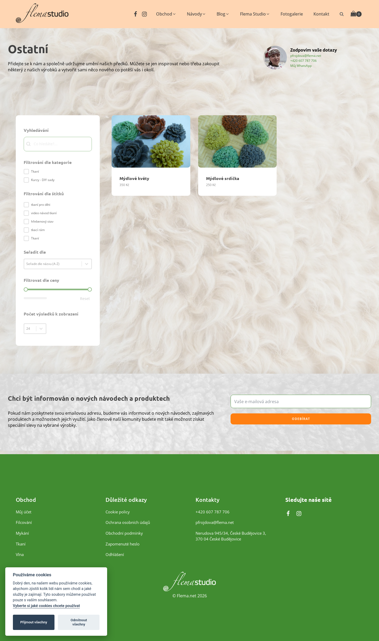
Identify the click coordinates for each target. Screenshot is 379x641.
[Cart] (356, 14)
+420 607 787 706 (303, 60)
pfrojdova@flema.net (305, 55)
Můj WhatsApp (301, 65)
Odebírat (301, 419)
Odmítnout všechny (79, 622)
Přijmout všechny (33, 622)
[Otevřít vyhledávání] (341, 14)
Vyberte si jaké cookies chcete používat (46, 606)
